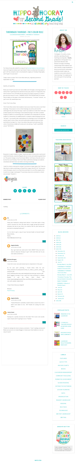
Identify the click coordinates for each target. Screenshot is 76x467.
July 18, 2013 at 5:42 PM (12, 261)
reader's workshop (63, 400)
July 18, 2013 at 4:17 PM (12, 220)
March (59, 294)
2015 (57, 244)
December (60, 251)
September (61, 258)
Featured (63, 358)
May (59, 289)
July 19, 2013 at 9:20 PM (12, 314)
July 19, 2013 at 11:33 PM (16, 247)
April (59, 292)
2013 (57, 249)
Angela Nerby (15, 246)
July (59, 262)
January (60, 298)
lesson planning (63, 389)
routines (63, 407)
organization (63, 396)
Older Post (42, 200)
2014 (57, 247)
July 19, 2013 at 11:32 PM (16, 300)
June (59, 287)
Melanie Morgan (11, 260)
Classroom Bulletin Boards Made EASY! (66, 343)
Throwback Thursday (32, 34)
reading (63, 403)
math (63, 393)
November (61, 253)
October (60, 255)
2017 (57, 240)
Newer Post (7, 200)
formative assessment (63, 379)
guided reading (63, 383)
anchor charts (63, 365)
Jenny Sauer (10, 312)
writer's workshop (63, 414)
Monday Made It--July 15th (64, 275)
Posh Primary (11, 291)
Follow (63, 116)
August (60, 260)
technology (63, 410)
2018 (57, 238)
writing (63, 417)
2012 (57, 300)
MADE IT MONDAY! (62, 281)
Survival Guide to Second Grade (35, 68)
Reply (44, 241)
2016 (57, 242)
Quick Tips (63, 362)
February (60, 296)
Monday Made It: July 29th (64, 264)
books (63, 369)
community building (63, 376)
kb (8, 218)
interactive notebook (63, 386)
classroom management (17, 34)
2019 (57, 236)
